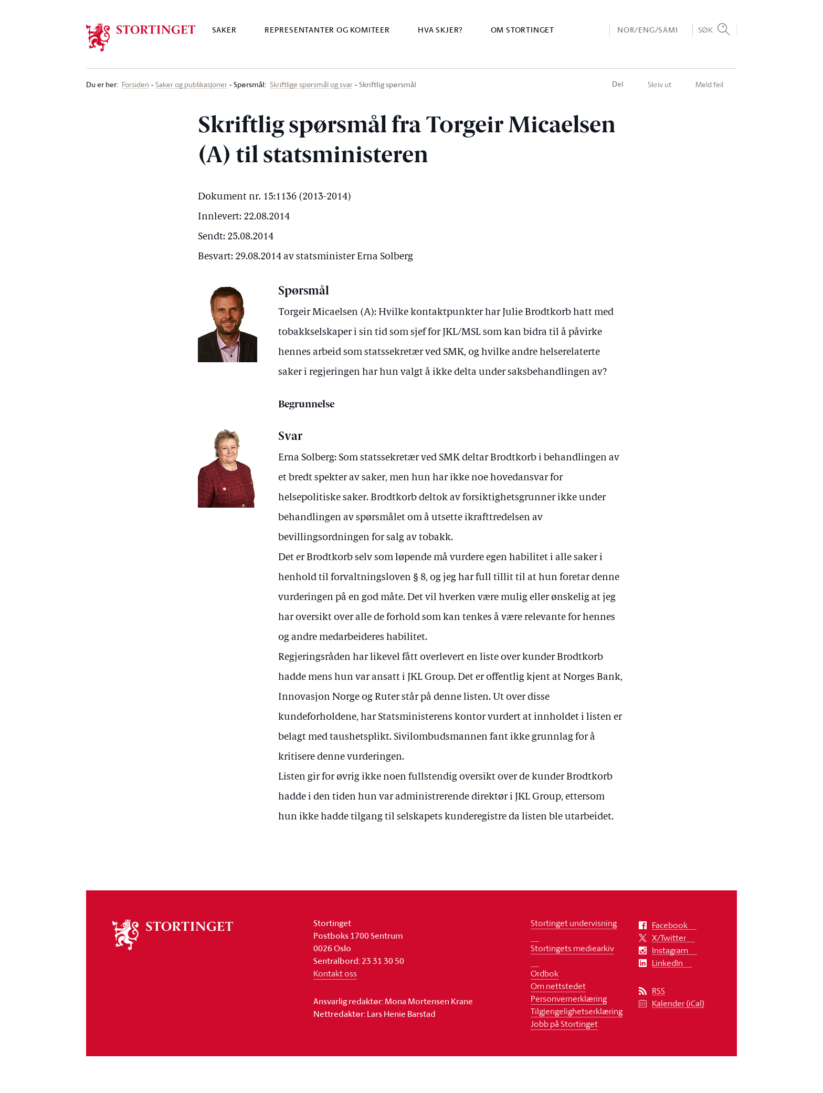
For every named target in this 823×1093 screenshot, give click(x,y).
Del (618, 84)
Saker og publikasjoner (191, 85)
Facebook (670, 925)
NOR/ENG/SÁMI (647, 30)
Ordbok (544, 973)
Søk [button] (705, 29)
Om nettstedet (558, 986)
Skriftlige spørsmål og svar (311, 85)
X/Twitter (669, 937)
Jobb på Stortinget (564, 1023)
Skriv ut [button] (659, 84)
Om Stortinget (522, 29)
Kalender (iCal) (678, 1003)
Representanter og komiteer (327, 29)
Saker (224, 29)
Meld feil (709, 84)
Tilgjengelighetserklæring (576, 1011)
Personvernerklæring (569, 998)
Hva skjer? (440, 29)
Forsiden (135, 85)
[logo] (141, 37)
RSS (658, 990)
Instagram (670, 950)
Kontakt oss (335, 973)
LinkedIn (667, 963)
